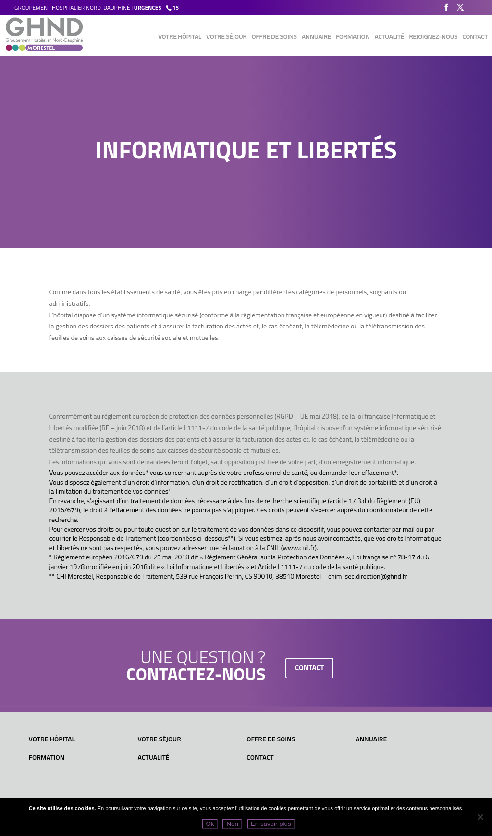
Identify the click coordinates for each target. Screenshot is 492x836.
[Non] (480, 817)
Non (232, 823)
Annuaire (316, 37)
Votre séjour (226, 37)
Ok (210, 823)
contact (309, 667)
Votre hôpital (179, 37)
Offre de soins (274, 37)
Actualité (389, 37)
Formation (352, 37)
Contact (475, 37)
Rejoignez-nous (433, 37)
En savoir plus (271, 823)
